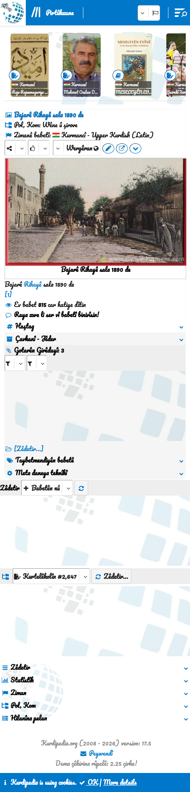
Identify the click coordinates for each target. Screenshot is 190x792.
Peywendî (96, 753)
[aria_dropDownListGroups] (51, 576)
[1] (8, 294)
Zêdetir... (111, 576)
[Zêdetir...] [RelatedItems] (29, 449)
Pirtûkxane (60, 13)
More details (120, 782)
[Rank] (38, 147)
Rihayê (32, 284)
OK (88, 782)
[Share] (15, 147)
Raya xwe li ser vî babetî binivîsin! (52, 315)
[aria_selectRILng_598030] (37, 363)
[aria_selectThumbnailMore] (47, 487)
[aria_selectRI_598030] (15, 363)
